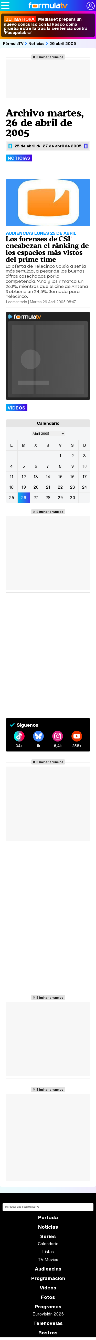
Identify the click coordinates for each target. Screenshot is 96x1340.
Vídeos (48, 1288)
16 (72, 477)
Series (48, 1236)
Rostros (48, 1333)
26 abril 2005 (62, 43)
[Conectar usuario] (91, 6)
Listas (48, 1252)
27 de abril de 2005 (62, 146)
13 (36, 477)
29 (60, 498)
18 (11, 487)
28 (47, 498)
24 (84, 487)
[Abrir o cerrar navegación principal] (5, 5)
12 (24, 477)
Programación (48, 1278)
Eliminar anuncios (49, 57)
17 (84, 477)
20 (35, 487)
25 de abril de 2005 (34, 146)
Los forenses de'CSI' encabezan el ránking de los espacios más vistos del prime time (47, 249)
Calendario (48, 1244)
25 (11, 498)
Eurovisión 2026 (48, 1314)
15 (60, 477)
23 (72, 487)
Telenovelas (48, 1323)
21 (48, 487)
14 (48, 477)
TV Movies (48, 1259)
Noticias (36, 43)
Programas (48, 1307)
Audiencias (48, 1269)
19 (24, 487)
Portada (48, 1217)
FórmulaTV (13, 43)
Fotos (48, 1297)
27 (35, 498)
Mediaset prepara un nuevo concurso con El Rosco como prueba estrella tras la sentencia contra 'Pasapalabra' (46, 26)
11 (11, 477)
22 (60, 487)
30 (72, 498)
